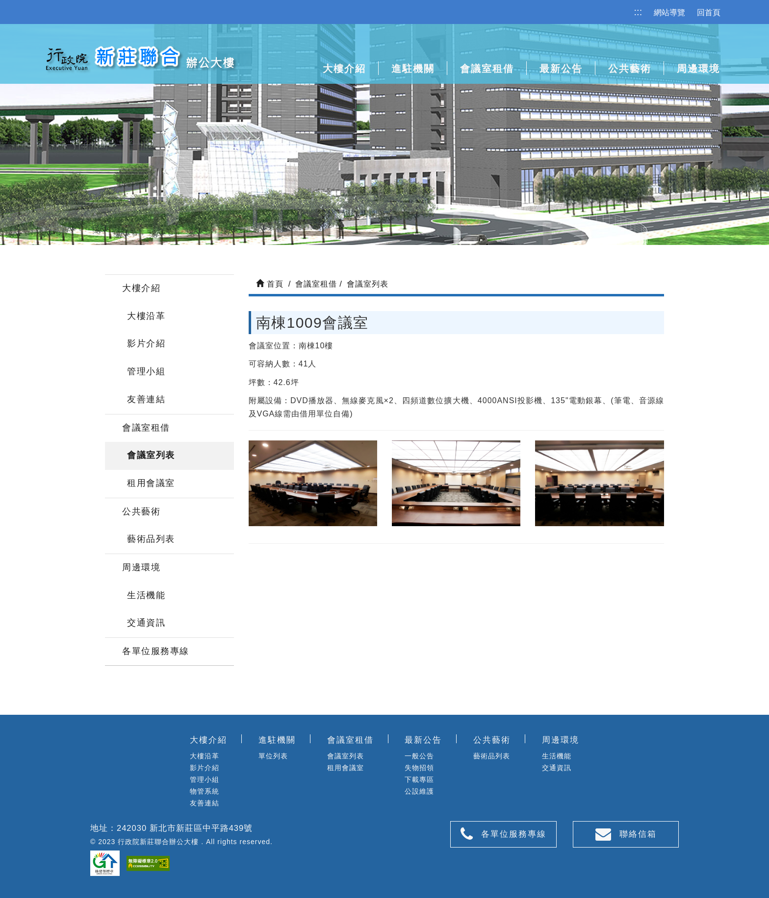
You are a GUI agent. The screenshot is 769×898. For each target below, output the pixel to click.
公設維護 (419, 791)
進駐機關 (413, 68)
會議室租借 (146, 428)
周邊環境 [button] (698, 68)
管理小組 (146, 371)
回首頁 (708, 12)
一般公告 (419, 756)
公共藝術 (629, 68)
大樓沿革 (146, 316)
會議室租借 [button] (487, 68)
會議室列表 (151, 455)
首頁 (269, 284)
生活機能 (146, 595)
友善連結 (146, 399)
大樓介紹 (141, 288)
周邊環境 (141, 567)
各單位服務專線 (155, 651)
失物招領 (419, 768)
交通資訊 (146, 623)
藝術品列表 (151, 539)
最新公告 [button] (561, 68)
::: (638, 11)
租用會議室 (151, 483)
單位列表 (273, 756)
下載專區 (419, 779)
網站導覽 (669, 12)
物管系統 (204, 791)
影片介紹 (146, 343)
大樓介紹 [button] (344, 68)
